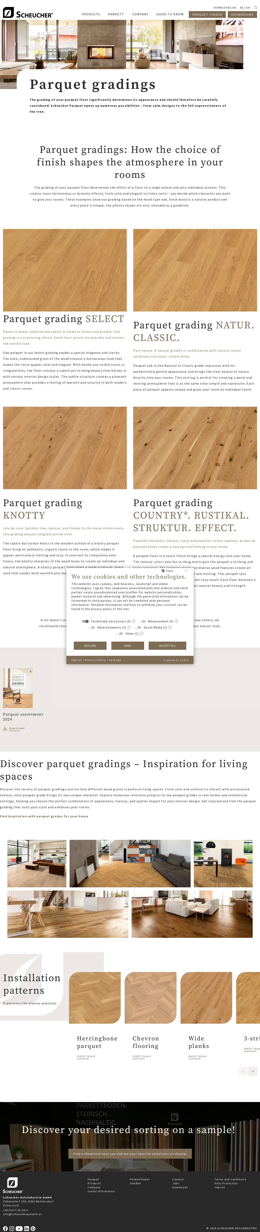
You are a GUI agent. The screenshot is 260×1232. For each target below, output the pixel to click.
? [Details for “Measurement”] (176, 620)
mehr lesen (86, 1056)
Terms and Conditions (230, 1179)
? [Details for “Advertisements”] (129, 627)
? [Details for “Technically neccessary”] (133, 620)
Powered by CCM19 (176, 660)
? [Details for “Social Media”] (170, 627)
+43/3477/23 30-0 (15, 1210)
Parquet (93, 1179)
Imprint (220, 1187)
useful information (101, 1191)
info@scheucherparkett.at (22, 1214)
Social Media (153, 627)
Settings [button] (115, 660)
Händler (135, 1183)
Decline (90, 646)
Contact (178, 1179)
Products (94, 1183)
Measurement (158, 621)
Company (94, 1187)
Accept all (167, 646)
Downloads (180, 1187)
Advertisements (109, 627)
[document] (130, 595)
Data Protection (226, 1183)
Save (127, 646)
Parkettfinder (140, 1179)
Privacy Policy (95, 660)
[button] (252, 1071)
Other (129, 633)
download (17, 728)
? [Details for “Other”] (141, 633)
